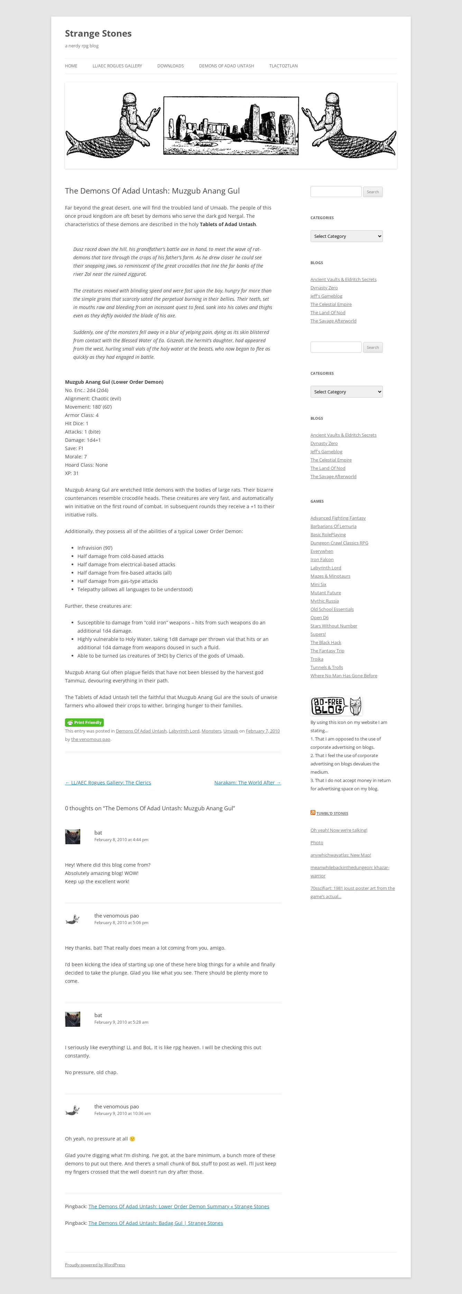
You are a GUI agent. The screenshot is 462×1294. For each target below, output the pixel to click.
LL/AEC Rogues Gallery (117, 66)
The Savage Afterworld (334, 321)
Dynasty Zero (324, 288)
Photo (317, 842)
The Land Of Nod (328, 312)
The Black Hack (326, 642)
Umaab (230, 731)
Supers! (318, 634)
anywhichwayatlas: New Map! (341, 855)
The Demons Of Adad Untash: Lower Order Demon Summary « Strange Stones (179, 1206)
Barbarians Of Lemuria (334, 526)
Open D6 (320, 617)
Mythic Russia (325, 601)
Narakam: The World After (247, 782)
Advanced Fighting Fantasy (338, 518)
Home (71, 66)
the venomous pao (90, 739)
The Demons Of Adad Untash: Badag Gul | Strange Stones (156, 1223)
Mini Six (318, 584)
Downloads (170, 66)
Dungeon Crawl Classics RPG (339, 543)
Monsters (211, 731)
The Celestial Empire (331, 304)
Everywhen (322, 551)
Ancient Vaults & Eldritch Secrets (344, 279)
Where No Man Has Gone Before (344, 675)
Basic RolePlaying (328, 534)
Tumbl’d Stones (332, 813)
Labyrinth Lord (184, 731)
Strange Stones (98, 33)
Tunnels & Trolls (327, 667)
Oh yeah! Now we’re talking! (339, 830)
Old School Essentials (332, 609)
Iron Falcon (322, 559)
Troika (317, 659)
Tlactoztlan (283, 66)
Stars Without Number (334, 626)
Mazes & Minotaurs (330, 576)
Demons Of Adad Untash (226, 66)
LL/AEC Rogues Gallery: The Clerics (108, 782)
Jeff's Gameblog (326, 296)
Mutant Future (326, 592)
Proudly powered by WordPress (95, 1265)
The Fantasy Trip (327, 651)
